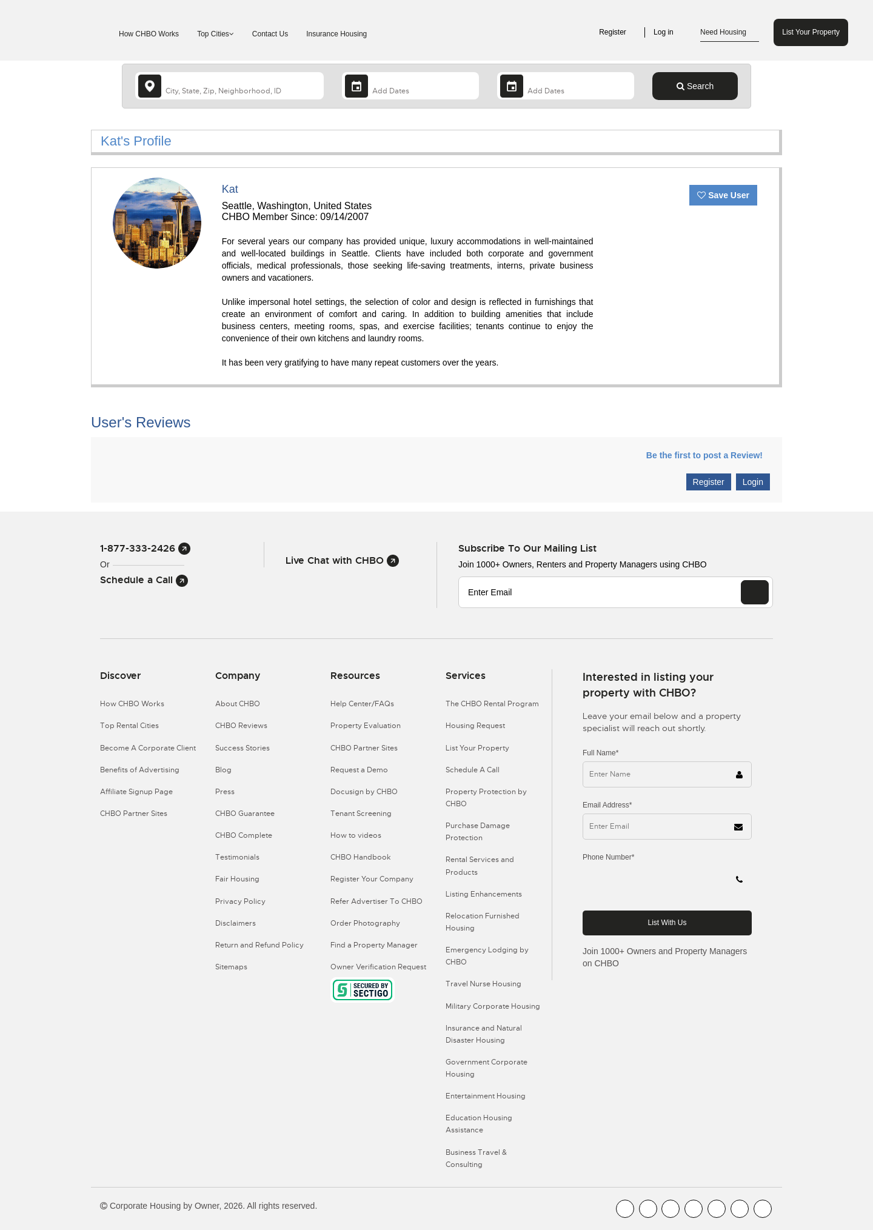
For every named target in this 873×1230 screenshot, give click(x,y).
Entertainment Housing (486, 1096)
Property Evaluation (365, 725)
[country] (229, 85)
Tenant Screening (361, 813)
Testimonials (237, 857)
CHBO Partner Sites (133, 813)
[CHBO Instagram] (693, 1209)
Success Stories (242, 748)
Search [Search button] (695, 86)
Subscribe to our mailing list (527, 548)
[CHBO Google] (763, 1209)
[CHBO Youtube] (648, 1209)
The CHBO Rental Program (492, 704)
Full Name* (600, 753)
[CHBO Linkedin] (716, 1209)
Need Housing (729, 32)
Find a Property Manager (374, 945)
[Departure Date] (565, 85)
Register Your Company (371, 879)
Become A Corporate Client (148, 748)
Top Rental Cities (129, 725)
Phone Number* (608, 857)
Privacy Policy (240, 901)
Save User (723, 195)
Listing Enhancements (484, 894)
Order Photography (365, 923)
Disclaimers (235, 923)
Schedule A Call (473, 770)
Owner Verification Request (378, 967)
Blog (223, 770)
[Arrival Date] (410, 85)
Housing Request (475, 725)
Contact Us (270, 34)
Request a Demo (359, 770)
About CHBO (237, 704)
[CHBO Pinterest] (740, 1209)
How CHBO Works (149, 34)
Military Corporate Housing (493, 1006)
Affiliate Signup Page (136, 792)
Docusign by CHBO (364, 792)
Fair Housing (237, 879)
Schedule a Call (144, 579)
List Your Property (811, 32)
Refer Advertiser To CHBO (376, 901)
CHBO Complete (243, 835)
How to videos (355, 835)
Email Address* (607, 805)
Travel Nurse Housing (483, 984)
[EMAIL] (755, 592)
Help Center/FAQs (362, 704)
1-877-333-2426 (145, 548)
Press (225, 792)
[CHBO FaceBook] (625, 1209)
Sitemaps (231, 967)
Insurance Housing (336, 34)
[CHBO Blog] (670, 1209)
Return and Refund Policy (259, 945)
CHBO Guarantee (245, 813)
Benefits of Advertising (139, 770)
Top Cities (215, 34)
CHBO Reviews (241, 725)
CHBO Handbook (360, 857)
